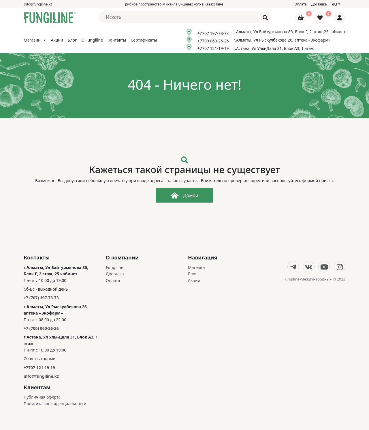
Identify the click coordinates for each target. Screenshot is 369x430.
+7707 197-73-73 (213, 33)
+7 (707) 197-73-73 (41, 297)
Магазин (35, 40)
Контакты (117, 40)
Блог (72, 40)
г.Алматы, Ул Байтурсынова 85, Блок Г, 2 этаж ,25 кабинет (289, 31)
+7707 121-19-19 (213, 48)
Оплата (301, 4)
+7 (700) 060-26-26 (41, 328)
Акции (57, 40)
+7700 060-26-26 (213, 41)
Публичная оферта (42, 397)
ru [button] (334, 4)
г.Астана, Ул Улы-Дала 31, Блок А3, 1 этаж (274, 48)
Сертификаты (144, 40)
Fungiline (114, 267)
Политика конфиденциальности (55, 403)
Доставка (319, 4)
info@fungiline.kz (41, 376)
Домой (184, 195)
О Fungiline (92, 40)
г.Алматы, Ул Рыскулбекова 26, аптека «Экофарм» (282, 40)
